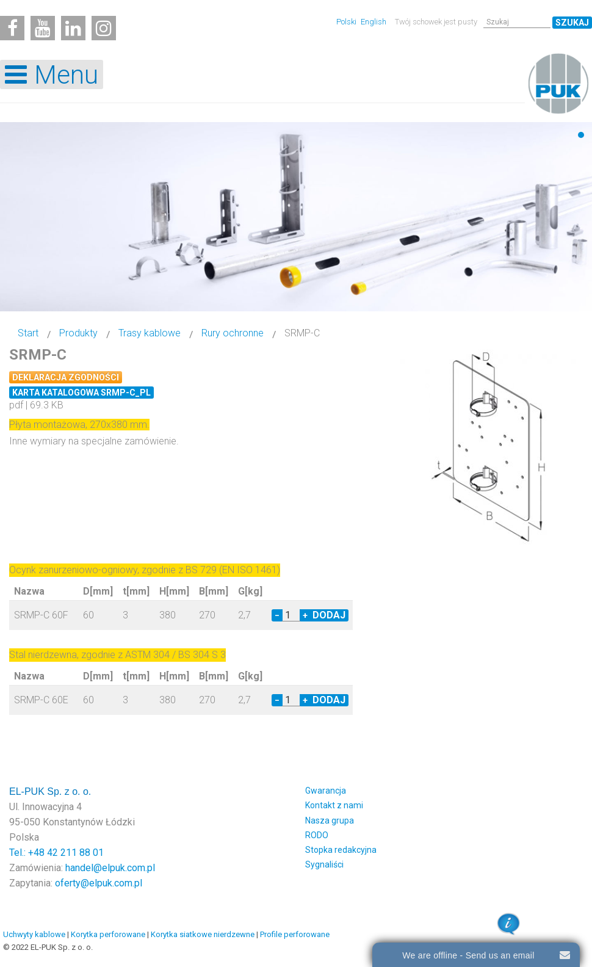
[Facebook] (12, 28)
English (373, 21)
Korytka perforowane (108, 934)
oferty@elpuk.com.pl (98, 883)
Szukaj (572, 22)
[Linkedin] (73, 28)
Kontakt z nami (334, 805)
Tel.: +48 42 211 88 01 (56, 852)
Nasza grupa (329, 820)
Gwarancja (325, 790)
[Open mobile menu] (51, 74)
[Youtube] (43, 28)
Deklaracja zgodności (65, 377)
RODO (316, 835)
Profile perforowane (295, 934)
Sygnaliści (324, 864)
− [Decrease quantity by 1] (277, 615)
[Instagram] (104, 28)
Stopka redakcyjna (341, 850)
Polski (347, 21)
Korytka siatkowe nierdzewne (202, 934)
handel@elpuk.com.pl (110, 868)
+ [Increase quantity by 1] (305, 615)
